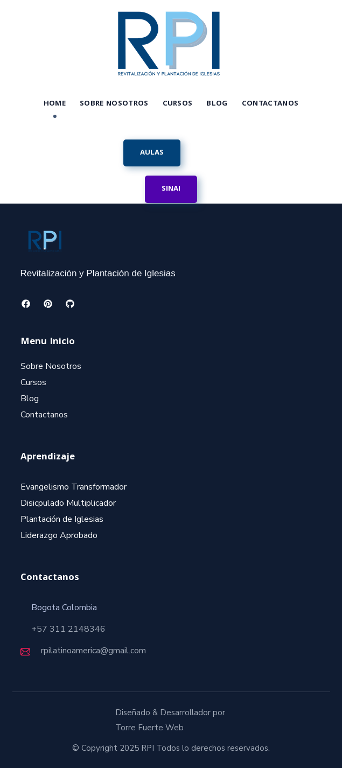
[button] (151, 152)
